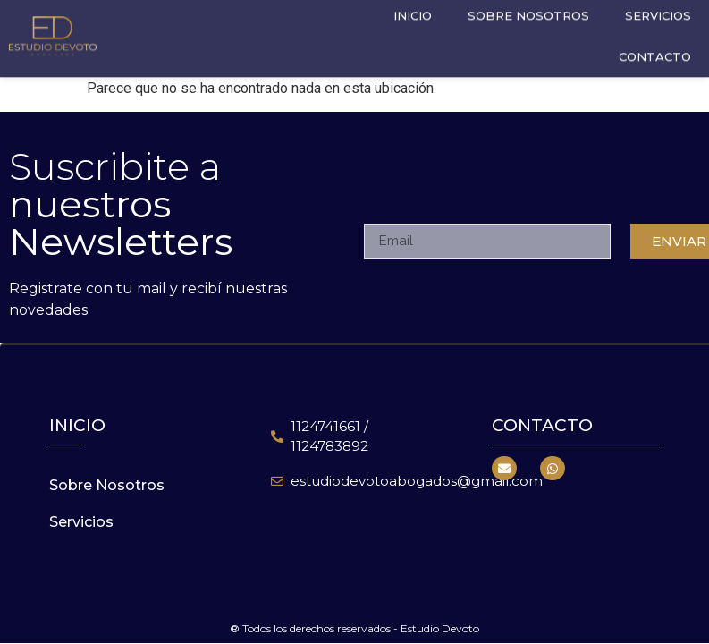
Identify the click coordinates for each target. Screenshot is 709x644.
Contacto (655, 50)
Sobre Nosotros (107, 485)
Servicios (81, 521)
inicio (77, 425)
